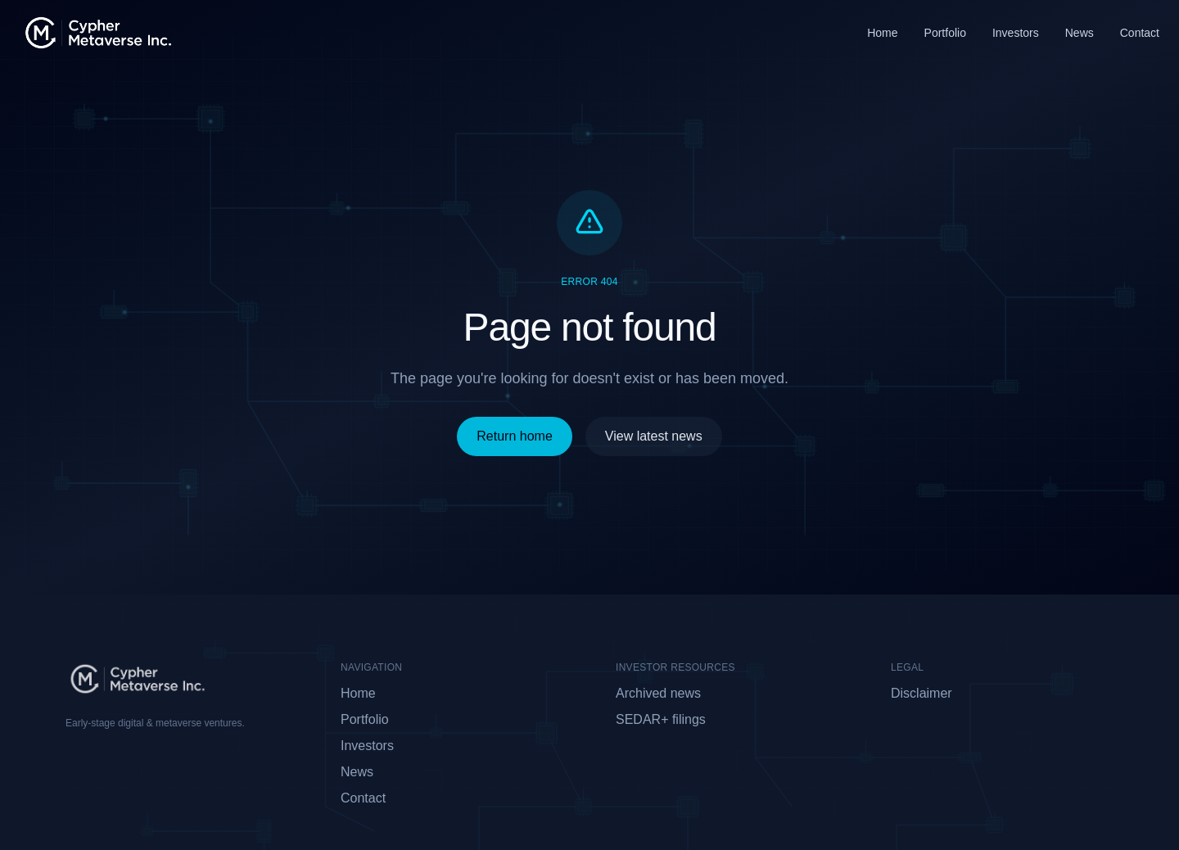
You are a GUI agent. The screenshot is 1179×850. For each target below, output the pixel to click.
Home (882, 32)
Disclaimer (921, 693)
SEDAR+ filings (661, 719)
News (1079, 32)
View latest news (653, 436)
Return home (515, 436)
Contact (1139, 32)
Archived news (658, 693)
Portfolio (945, 32)
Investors (1015, 32)
